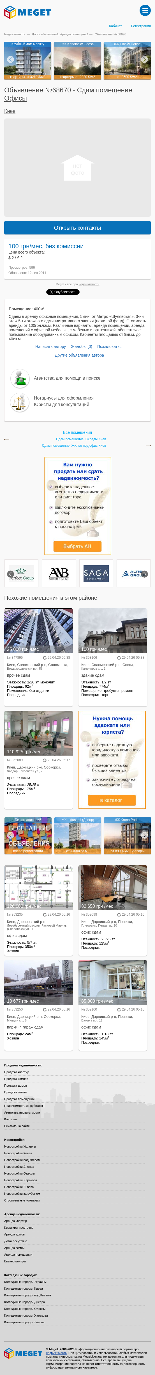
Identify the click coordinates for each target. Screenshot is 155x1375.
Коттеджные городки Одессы (24, 1308)
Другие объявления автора (79, 355)
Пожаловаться (110, 346)
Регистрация (141, 26)
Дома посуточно (15, 1241)
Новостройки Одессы (19, 1173)
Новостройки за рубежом (22, 1193)
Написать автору (50, 346)
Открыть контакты (77, 228)
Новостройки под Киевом (22, 1160)
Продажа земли (15, 1092)
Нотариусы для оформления (64, 398)
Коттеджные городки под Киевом (27, 1295)
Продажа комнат (16, 1078)
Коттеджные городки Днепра (24, 1302)
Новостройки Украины (20, 1146)
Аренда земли (14, 1247)
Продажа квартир (16, 1072)
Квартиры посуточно (18, 1227)
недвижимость (89, 284)
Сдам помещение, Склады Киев (81, 439)
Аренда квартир (15, 1221)
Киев (9, 111)
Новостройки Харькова (20, 1180)
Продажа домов (15, 1085)
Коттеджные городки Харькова (26, 1315)
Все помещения (77, 432)
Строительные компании (22, 1200)
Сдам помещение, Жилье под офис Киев (74, 446)
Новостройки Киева (18, 1153)
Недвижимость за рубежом (23, 1105)
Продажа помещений (19, 1099)
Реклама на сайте (17, 1126)
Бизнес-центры (15, 1261)
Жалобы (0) (81, 346)
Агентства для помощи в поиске (67, 378)
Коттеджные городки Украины (25, 1281)
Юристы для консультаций (61, 404)
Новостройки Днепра (19, 1166)
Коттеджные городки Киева (23, 1288)
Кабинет (115, 26)
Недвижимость (15, 34)
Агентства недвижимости (22, 1112)
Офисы (15, 98)
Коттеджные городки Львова (24, 1322)
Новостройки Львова (19, 1187)
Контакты (11, 1119)
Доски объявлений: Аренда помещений (60, 34)
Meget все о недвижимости (23, 1353)
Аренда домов (14, 1234)
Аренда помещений (18, 1254)
